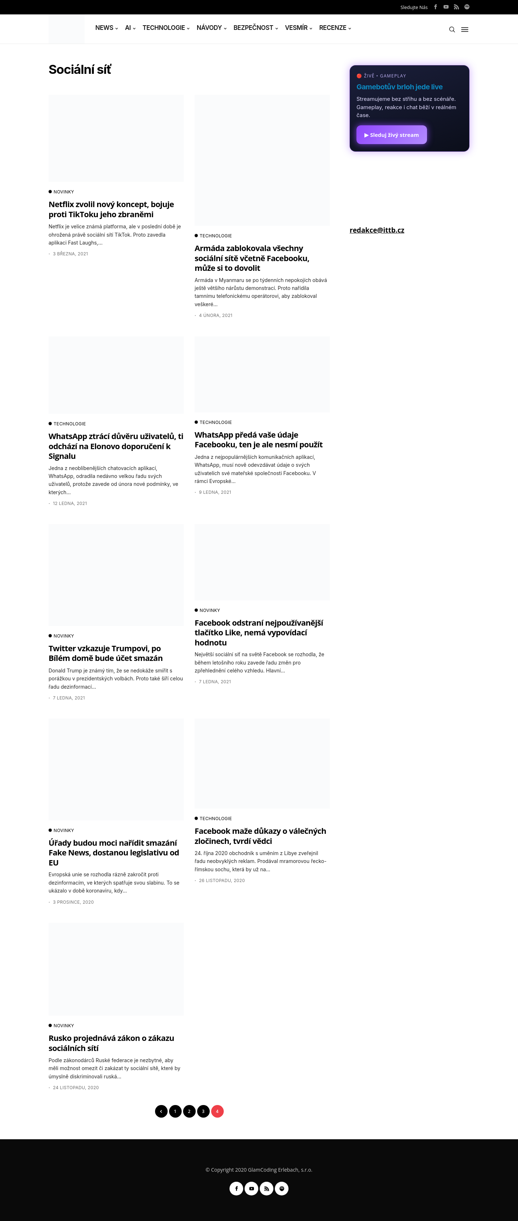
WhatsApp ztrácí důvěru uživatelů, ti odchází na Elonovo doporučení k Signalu (116, 445)
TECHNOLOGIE (163, 27)
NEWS (104, 27)
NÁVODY (209, 27)
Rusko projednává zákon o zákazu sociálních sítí (111, 1042)
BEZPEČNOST (253, 27)
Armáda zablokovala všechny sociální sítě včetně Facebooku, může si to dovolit (252, 257)
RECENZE (332, 27)
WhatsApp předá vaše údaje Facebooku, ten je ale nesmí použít (259, 439)
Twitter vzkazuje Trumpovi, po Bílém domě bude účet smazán (106, 653)
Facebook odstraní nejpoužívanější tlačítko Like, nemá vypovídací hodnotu (259, 632)
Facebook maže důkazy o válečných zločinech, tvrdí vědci (260, 835)
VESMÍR (296, 27)
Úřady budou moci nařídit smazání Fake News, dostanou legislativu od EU (114, 852)
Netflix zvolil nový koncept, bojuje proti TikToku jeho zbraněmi (111, 208)
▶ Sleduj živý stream (391, 134)
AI (128, 27)
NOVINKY (61, 192)
